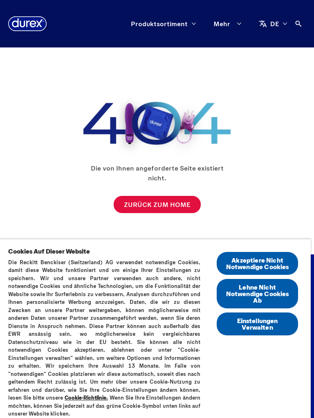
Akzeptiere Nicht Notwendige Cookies (257, 263)
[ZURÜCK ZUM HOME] (157, 204)
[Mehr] (229, 24)
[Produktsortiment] (159, 24)
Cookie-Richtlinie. (86, 397)
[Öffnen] (298, 23)
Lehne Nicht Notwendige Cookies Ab (257, 293)
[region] (155, 328)
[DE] (273, 23)
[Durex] (27, 23)
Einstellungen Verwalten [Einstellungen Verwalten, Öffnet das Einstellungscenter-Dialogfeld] (257, 324)
